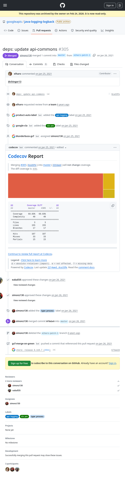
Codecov (17, 156)
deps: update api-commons (30, 94)
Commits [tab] (39, 64)
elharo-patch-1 (82, 55)
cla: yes (50, 125)
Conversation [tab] (14, 64)
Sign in (110, 5)
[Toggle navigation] (5, 5)
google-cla (22, 125)
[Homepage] (62, 5)
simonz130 (26, 55)
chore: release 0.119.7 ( (30, 350)
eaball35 (16, 279)
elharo (17, 73)
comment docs (86, 267)
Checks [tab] (59, 64)
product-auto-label (26, 115)
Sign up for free (19, 363)
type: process (47, 310)
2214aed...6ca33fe (57, 267)
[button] (115, 73)
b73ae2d (116, 350)
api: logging (61, 115)
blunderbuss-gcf (25, 136)
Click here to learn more (34, 260)
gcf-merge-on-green (23, 343)
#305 (23, 164)
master (61, 55)
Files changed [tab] (79, 64)
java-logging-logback (39, 22)
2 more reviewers (62, 381)
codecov (13, 147)
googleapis (14, 22)
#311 (47, 350)
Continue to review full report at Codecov (30, 254)
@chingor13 (14, 81)
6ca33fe (116, 94)
